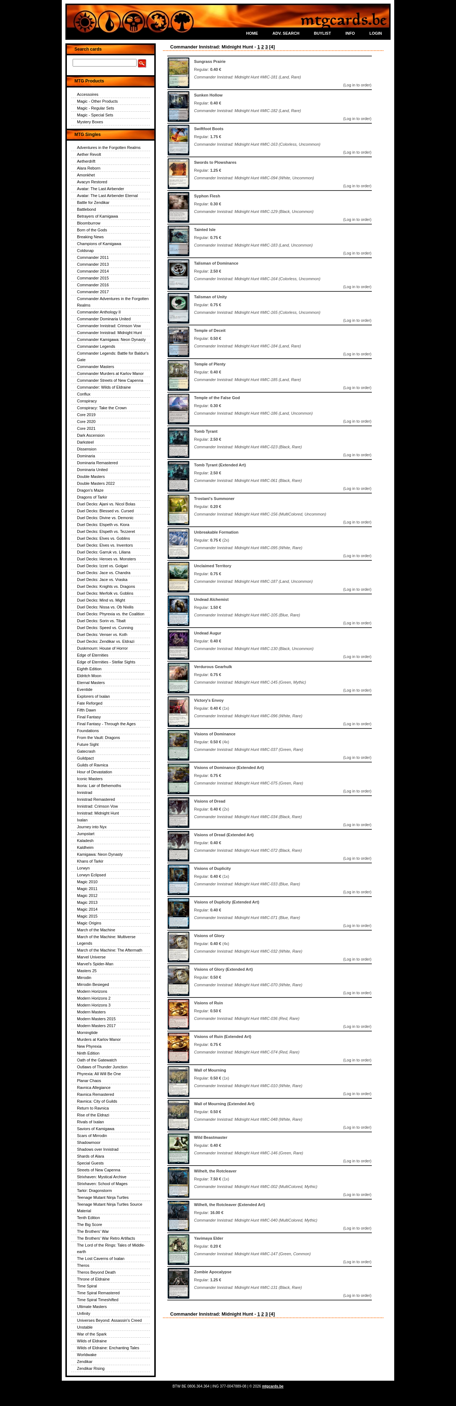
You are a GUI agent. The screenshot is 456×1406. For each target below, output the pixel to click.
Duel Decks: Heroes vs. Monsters (106, 559)
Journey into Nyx (92, 827)
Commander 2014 (93, 271)
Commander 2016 (93, 285)
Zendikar (85, 1361)
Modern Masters (91, 1012)
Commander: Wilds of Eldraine (104, 387)
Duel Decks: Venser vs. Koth (102, 634)
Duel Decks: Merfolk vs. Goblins (105, 593)
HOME (252, 33)
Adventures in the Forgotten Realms (109, 147)
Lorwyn (83, 868)
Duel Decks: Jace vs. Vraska (102, 579)
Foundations (88, 730)
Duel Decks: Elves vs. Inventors (105, 545)
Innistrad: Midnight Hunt (98, 813)
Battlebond (86, 209)
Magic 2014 (87, 909)
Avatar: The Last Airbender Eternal (107, 195)
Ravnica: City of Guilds (97, 1101)
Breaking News (90, 237)
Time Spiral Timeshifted (98, 1300)
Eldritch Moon (89, 676)
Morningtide (87, 1032)
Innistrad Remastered (96, 799)
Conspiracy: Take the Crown (101, 408)
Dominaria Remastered (97, 463)
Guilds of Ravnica (92, 765)
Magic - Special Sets (95, 115)
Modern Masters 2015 (96, 1019)
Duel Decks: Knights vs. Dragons (106, 586)
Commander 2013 (93, 264)
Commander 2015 (93, 278)
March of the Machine (96, 930)
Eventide (85, 689)
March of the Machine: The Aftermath (109, 950)
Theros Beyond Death (96, 1272)
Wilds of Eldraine (92, 1341)
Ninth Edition (88, 1053)
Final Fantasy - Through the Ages (106, 724)
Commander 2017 (93, 292)
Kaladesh (85, 840)
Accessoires (87, 94)
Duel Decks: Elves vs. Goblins (103, 538)
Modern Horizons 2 (94, 998)
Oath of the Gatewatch (97, 1060)
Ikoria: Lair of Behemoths (99, 785)
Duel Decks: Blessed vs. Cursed (105, 511)
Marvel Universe (91, 957)
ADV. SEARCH (286, 33)
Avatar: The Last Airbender (100, 189)
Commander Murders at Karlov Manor (110, 373)
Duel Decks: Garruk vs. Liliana (103, 552)
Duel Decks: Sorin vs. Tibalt (101, 621)
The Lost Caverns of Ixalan (100, 1258)
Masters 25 (86, 971)
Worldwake (86, 1354)
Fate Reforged (89, 703)
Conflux (83, 394)
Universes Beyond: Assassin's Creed (109, 1320)
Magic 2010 (87, 882)
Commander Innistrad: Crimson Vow (109, 326)
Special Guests (90, 1163)
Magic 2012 (87, 895)
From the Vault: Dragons (98, 737)
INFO (350, 33)
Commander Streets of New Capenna (110, 380)
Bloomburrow (88, 223)
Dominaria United (92, 469)
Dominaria (86, 456)
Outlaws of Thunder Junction (102, 1067)
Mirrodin (84, 977)
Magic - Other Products (97, 101)
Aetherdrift (86, 161)
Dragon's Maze (90, 490)
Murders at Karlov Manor (99, 1039)
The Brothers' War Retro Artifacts (106, 1238)
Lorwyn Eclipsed (91, 875)
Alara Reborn (88, 168)
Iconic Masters (90, 779)
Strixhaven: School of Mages (102, 1183)
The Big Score (89, 1224)
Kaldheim (85, 847)
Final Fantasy (89, 717)
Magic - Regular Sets (95, 108)
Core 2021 (86, 428)
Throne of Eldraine (93, 1279)
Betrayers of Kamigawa (97, 216)
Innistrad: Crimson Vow (97, 806)
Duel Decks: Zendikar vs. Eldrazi (105, 641)
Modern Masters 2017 (96, 1025)
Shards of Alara (90, 1156)
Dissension (86, 449)
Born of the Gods (92, 230)
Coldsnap (85, 250)
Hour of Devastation (94, 772)
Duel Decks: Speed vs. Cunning (105, 627)
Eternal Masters (91, 682)
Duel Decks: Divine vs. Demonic (105, 518)
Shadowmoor (88, 1142)
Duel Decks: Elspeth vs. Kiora (103, 524)
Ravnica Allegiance (94, 1087)
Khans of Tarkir (90, 861)
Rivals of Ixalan (90, 1122)
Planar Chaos (89, 1080)
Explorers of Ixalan (93, 696)
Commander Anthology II (99, 312)
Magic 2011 (87, 888)
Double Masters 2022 (96, 483)
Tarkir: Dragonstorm (94, 1190)
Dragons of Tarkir (92, 497)
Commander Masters (95, 366)
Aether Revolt (89, 154)
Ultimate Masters (92, 1306)
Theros (83, 1265)
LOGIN (375, 33)
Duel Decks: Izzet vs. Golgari (102, 566)
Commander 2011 (93, 257)
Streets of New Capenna (98, 1170)
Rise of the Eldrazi (93, 1115)
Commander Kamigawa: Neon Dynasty (111, 339)
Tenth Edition (88, 1217)
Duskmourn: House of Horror (102, 648)
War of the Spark (92, 1334)
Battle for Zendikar (93, 202)
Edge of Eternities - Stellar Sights (106, 662)
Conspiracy (87, 401)
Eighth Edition (89, 669)
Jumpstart (85, 834)
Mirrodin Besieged (93, 984)
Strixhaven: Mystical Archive (101, 1177)
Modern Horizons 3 (94, 1005)
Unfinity (83, 1313)
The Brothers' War (93, 1231)
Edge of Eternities (92, 655)
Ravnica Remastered (95, 1094)
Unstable (85, 1327)
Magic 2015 (87, 916)
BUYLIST (322, 33)
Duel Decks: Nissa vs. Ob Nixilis (105, 607)
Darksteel (85, 442)
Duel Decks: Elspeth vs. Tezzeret (106, 531)
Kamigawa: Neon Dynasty (100, 854)
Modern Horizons (92, 991)
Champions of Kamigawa (99, 244)
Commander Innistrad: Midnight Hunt (109, 332)
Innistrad (84, 792)
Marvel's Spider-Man (95, 964)
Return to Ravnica (93, 1108)
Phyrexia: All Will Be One (99, 1074)
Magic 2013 (87, 902)
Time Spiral (87, 1286)
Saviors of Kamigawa (95, 1129)
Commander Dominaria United (104, 319)
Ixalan (82, 820)
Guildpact (85, 758)
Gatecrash (86, 751)
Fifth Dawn (86, 710)
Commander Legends (96, 346)
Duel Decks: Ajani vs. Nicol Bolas (106, 504)
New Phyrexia (89, 1046)
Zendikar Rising (90, 1368)
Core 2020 (86, 421)
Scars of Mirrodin (92, 1135)
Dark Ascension (90, 435)
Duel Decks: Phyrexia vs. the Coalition (110, 614)
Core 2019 (86, 415)
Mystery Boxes (90, 122)
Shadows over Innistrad (98, 1149)
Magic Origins (89, 923)
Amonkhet (86, 175)
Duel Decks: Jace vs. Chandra (103, 572)
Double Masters (91, 476)
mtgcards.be (272, 1386)
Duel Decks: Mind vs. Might (101, 600)
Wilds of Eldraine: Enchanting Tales (108, 1348)
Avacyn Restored (92, 182)
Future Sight (88, 744)
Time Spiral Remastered (98, 1293)
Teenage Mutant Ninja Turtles (103, 1197)
